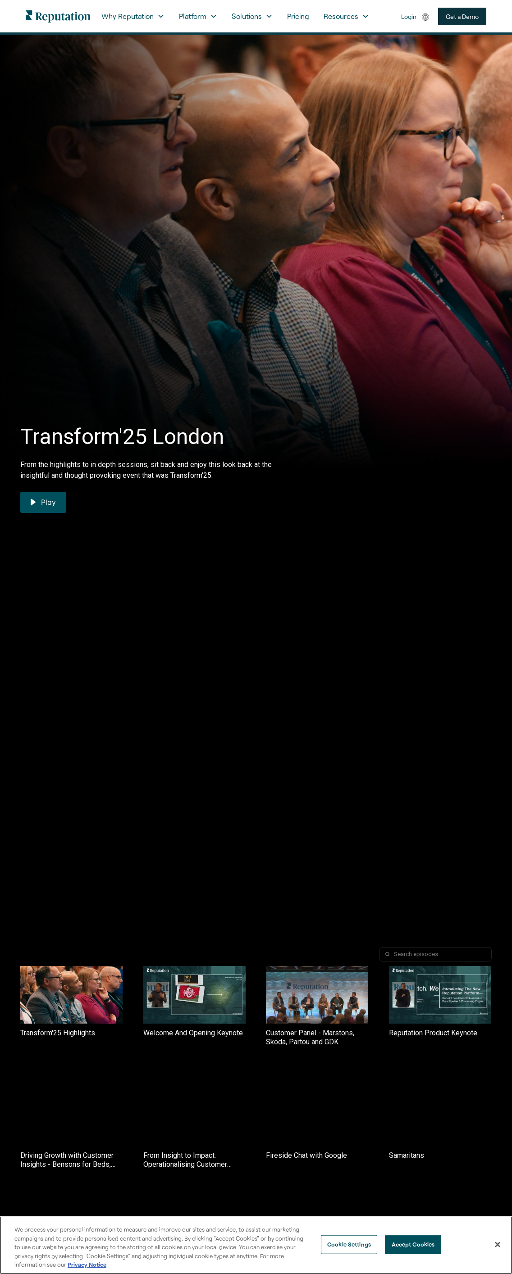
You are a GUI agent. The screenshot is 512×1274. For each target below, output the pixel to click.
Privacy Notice (87, 1264)
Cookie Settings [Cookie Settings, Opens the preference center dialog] (349, 1244)
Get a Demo (462, 16)
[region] (256, 1245)
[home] (58, 16)
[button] (133, 16)
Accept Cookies (413, 1244)
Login (408, 16)
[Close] (497, 1245)
